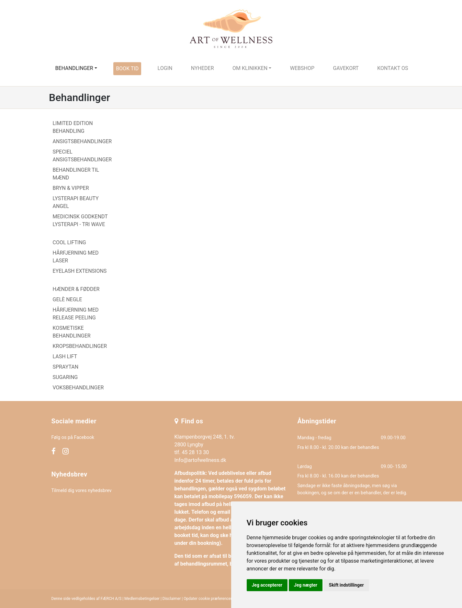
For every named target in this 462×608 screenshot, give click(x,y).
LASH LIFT (65, 356)
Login (165, 68)
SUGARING (65, 377)
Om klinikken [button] (249, 68)
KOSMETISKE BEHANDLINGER (72, 332)
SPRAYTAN (66, 367)
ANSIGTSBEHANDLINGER (82, 141)
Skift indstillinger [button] (346, 585)
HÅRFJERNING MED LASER (76, 257)
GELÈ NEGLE (67, 299)
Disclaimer (172, 598)
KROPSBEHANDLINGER (80, 346)
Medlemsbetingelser (142, 598)
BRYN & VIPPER (71, 188)
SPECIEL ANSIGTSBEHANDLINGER (82, 156)
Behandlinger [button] (74, 68)
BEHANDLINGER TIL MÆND (76, 174)
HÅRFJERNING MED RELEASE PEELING (76, 314)
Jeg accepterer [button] (267, 585)
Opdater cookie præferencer (208, 598)
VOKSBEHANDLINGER (78, 387)
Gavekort (346, 68)
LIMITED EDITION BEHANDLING (73, 127)
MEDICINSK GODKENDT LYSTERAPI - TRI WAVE (80, 220)
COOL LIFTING (69, 242)
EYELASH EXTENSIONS (80, 271)
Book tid (127, 68)
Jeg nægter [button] (305, 585)
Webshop (302, 68)
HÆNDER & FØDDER (76, 289)
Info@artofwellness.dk (200, 460)
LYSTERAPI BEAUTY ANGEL (76, 202)
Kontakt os (392, 68)
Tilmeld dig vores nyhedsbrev (81, 490)
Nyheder (202, 68)
